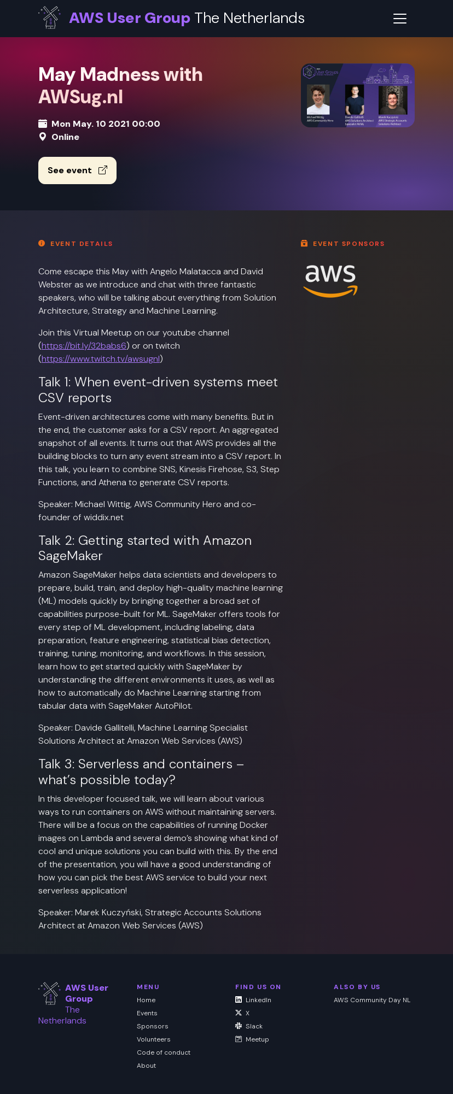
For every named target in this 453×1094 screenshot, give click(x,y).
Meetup (252, 1039)
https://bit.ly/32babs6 (84, 345)
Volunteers (154, 1039)
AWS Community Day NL (372, 1000)
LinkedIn (253, 1000)
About (146, 1065)
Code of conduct (163, 1052)
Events (147, 1013)
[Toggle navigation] (400, 18)
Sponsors (153, 1026)
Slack (249, 1026)
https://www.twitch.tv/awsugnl (101, 358)
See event (77, 170)
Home (146, 1000)
